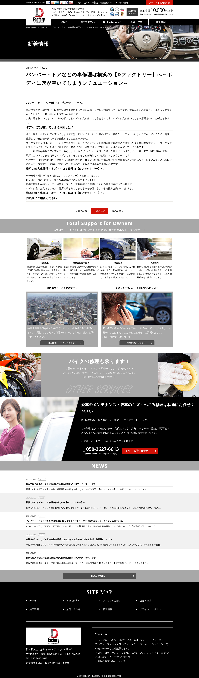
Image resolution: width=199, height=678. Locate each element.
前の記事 (82, 211)
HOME (63, 22)
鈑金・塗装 (136, 22)
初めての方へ (88, 22)
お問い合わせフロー (136, 342)
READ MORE (98, 575)
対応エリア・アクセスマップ (61, 342)
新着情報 (107, 609)
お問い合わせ (141, 450)
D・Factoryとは (112, 22)
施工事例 (160, 22)
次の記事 (116, 211)
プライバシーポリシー (151, 609)
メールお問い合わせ (159, 2)
